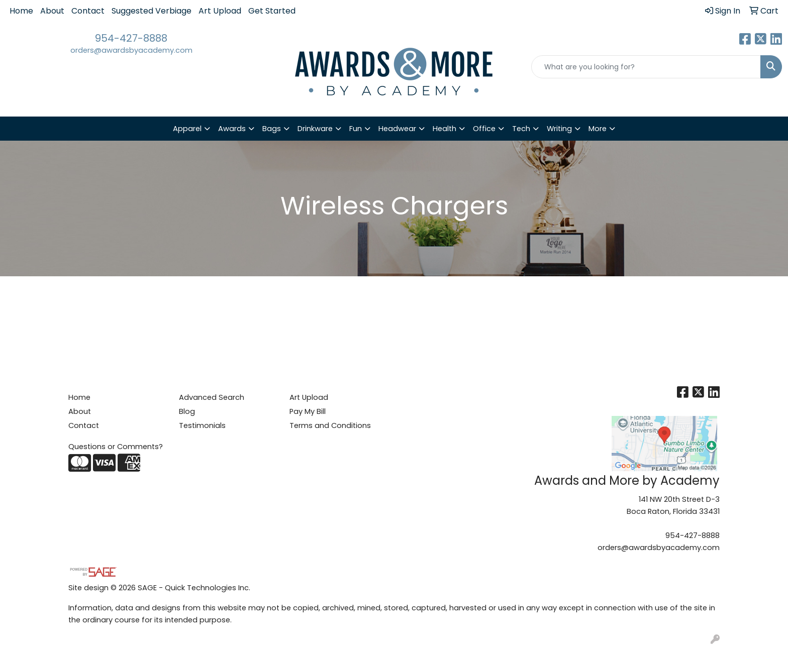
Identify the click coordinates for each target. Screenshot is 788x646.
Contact (88, 11)
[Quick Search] (646, 66)
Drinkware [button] (315, 129)
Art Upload (220, 11)
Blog (187, 411)
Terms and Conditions (330, 425)
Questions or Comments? (115, 447)
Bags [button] (271, 129)
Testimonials (202, 425)
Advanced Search (211, 397)
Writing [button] (559, 129)
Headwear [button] (397, 129)
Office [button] (484, 129)
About (52, 11)
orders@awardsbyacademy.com (131, 50)
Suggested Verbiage (151, 11)
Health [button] (444, 129)
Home (21, 11)
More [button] (597, 129)
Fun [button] (355, 129)
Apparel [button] (187, 129)
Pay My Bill (307, 411)
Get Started (272, 11)
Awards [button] (232, 129)
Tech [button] (521, 129)
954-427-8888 (131, 38)
